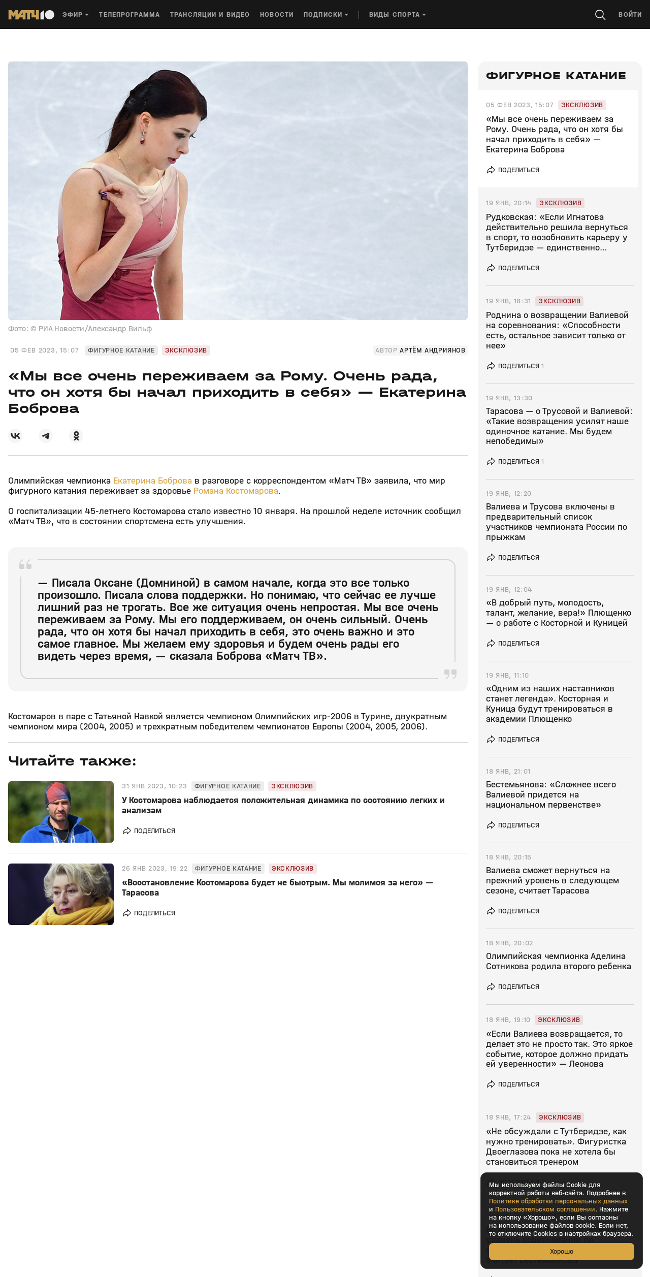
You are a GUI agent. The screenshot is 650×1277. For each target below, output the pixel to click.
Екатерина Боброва (152, 480)
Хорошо (561, 1251)
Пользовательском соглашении (545, 1209)
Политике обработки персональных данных (558, 1201)
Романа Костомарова (235, 491)
